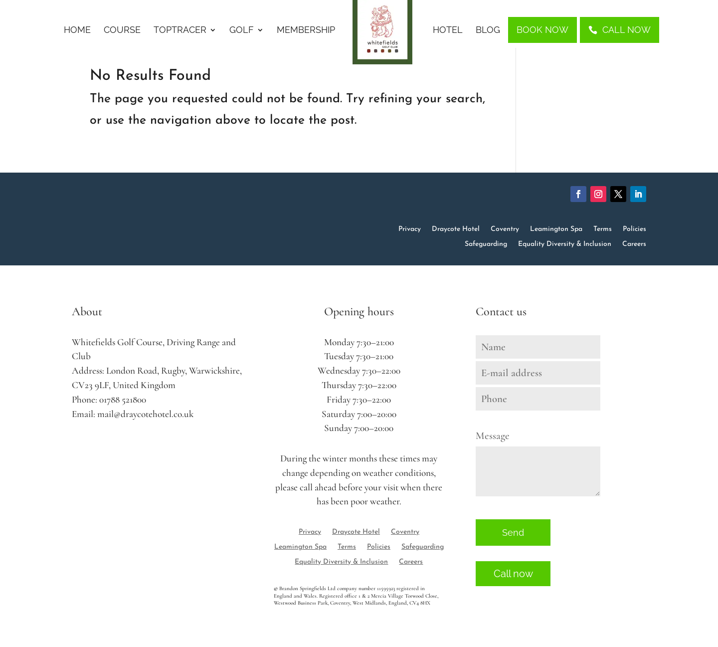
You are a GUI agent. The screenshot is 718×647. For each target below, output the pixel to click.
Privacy (409, 229)
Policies (634, 229)
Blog (488, 30)
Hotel (448, 30)
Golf (241, 30)
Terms (602, 229)
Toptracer (180, 30)
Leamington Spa (556, 229)
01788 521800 (122, 400)
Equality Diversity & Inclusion (564, 244)
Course (122, 30)
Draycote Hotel (456, 229)
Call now (513, 574)
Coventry (505, 229)
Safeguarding (486, 244)
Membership (306, 30)
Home (77, 30)
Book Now (542, 29)
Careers (634, 244)
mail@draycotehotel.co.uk (145, 414)
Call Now (626, 29)
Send (513, 532)
